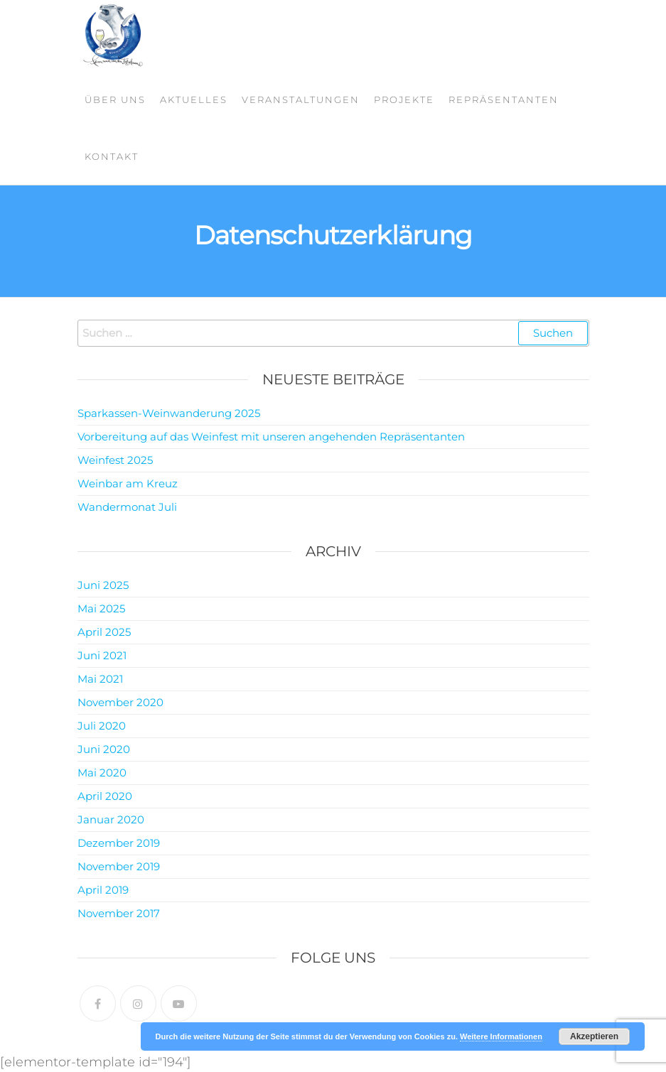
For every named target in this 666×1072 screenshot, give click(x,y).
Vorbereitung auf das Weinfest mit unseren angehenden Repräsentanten (271, 436)
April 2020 (104, 796)
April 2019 (103, 890)
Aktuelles (193, 99)
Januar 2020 (110, 819)
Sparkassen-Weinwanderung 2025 (168, 413)
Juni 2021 (102, 655)
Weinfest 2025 (115, 460)
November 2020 (120, 702)
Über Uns (115, 99)
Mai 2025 (101, 608)
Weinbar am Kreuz (127, 483)
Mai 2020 (102, 772)
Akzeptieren (594, 1036)
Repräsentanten (504, 99)
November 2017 (118, 913)
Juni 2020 (103, 749)
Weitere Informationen (501, 1036)
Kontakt (112, 156)
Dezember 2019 (118, 843)
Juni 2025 (103, 585)
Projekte (404, 99)
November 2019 (118, 866)
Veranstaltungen (301, 99)
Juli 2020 (101, 725)
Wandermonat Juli (127, 507)
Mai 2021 (100, 679)
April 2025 (104, 632)
